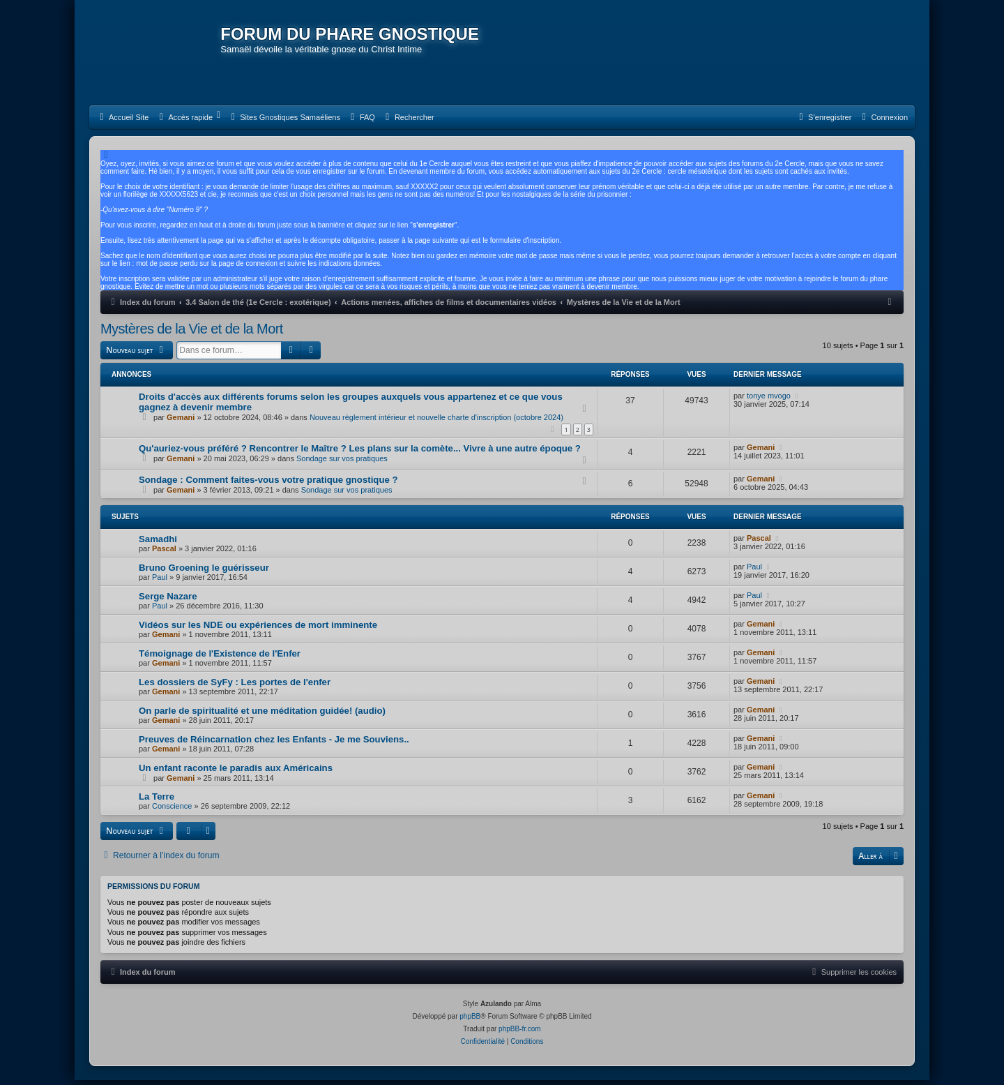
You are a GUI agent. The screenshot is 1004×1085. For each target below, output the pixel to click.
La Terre (156, 801)
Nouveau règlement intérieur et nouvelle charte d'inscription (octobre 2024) (436, 421)
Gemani (181, 421)
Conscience (172, 811)
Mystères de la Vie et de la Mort (191, 333)
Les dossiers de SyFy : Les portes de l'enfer (234, 687)
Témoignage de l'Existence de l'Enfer (220, 658)
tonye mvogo (769, 400)
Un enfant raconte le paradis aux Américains (236, 773)
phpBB (469, 1021)
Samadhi (158, 544)
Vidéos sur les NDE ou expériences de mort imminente (258, 629)
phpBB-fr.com (520, 1034)
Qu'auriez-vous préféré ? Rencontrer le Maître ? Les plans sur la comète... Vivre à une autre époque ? (360, 453)
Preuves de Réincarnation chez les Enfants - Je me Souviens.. (274, 744)
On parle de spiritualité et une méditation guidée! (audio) (262, 715)
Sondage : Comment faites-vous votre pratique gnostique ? (268, 484)
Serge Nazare (168, 601)
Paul (159, 582)
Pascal (164, 553)
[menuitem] (122, 122)
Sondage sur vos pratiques (342, 463)
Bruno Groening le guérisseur (204, 572)
